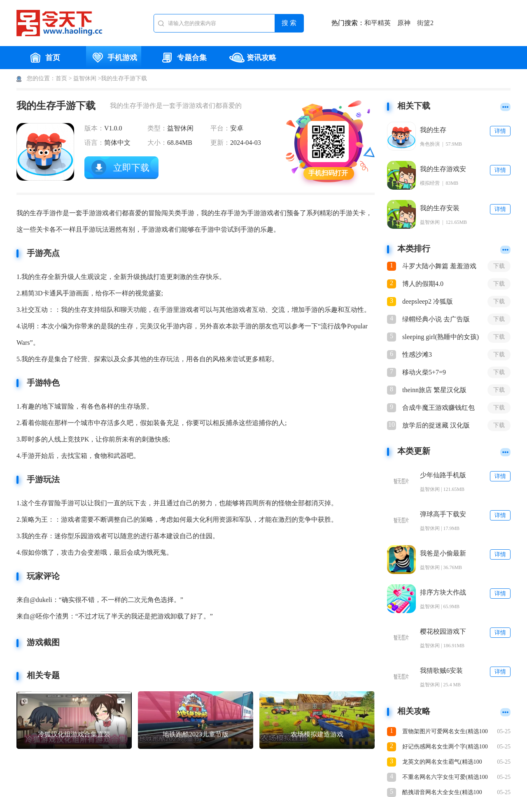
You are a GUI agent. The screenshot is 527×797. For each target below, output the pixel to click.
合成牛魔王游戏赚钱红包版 (438, 408)
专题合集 (183, 58)
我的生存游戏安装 (443, 169)
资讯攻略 (252, 58)
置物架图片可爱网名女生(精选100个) (445, 732)
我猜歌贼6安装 (441, 670)
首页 (44, 58)
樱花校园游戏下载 (443, 632)
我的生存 (433, 129)
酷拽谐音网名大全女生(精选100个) (442, 793)
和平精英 (377, 22)
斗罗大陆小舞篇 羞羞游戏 (439, 266)
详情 (500, 131)
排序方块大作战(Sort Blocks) (443, 593)
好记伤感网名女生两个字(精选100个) (445, 747)
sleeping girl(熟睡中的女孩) (440, 336)
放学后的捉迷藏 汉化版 (436, 425)
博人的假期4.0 (422, 283)
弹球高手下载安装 (443, 514)
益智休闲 (84, 78)
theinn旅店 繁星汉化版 (434, 389)
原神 (403, 22)
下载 (499, 266)
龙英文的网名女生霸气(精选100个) (442, 763)
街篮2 (425, 22)
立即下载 (131, 168)
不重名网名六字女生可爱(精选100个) (445, 778)
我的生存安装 (439, 207)
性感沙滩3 (417, 354)
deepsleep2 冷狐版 (427, 301)
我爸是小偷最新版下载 (443, 554)
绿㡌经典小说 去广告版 (436, 319)
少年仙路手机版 (443, 475)
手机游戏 (113, 58)
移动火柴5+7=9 (424, 372)
